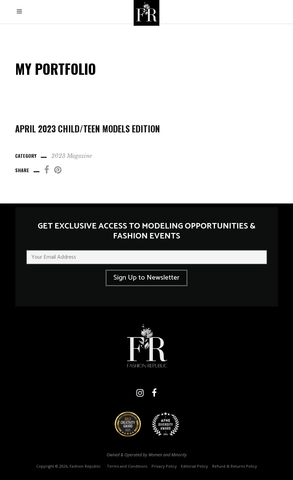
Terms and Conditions (127, 466)
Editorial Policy (194, 466)
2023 (58, 155)
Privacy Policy (164, 466)
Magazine (79, 155)
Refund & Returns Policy (234, 466)
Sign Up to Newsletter (146, 277)
